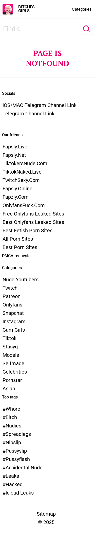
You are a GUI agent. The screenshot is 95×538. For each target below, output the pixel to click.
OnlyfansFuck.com (24, 205)
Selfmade (13, 363)
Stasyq (10, 347)
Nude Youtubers (21, 279)
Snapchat (13, 313)
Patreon (12, 296)
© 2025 (46, 522)
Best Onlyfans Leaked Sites (33, 222)
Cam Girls (14, 330)
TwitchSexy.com (21, 180)
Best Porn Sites (20, 247)
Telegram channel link (28, 114)
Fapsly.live (15, 147)
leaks (12, 476)
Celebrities (15, 372)
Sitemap (46, 514)
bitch (11, 417)
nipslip (13, 442)
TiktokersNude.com (25, 163)
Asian (9, 389)
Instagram (14, 321)
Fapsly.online (17, 189)
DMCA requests (16, 255)
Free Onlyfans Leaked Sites (33, 214)
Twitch (10, 288)
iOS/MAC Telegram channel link (40, 105)
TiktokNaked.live (22, 172)
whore (13, 409)
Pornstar (12, 380)
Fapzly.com (16, 197)
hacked (14, 484)
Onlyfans (12, 305)
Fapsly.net (14, 155)
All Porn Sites (18, 239)
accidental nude (24, 468)
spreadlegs (18, 434)
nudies (13, 426)
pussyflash (18, 459)
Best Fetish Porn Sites (27, 230)
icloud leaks (20, 493)
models (11, 355)
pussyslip (16, 451)
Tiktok (9, 338)
